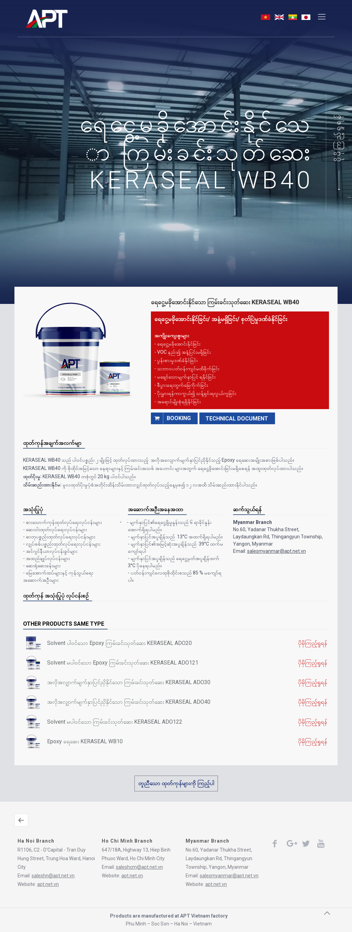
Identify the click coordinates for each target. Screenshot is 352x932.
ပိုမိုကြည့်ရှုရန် (338, 137)
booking (171, 418)
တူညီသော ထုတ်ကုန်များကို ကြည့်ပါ (176, 783)
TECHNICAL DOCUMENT (237, 418)
